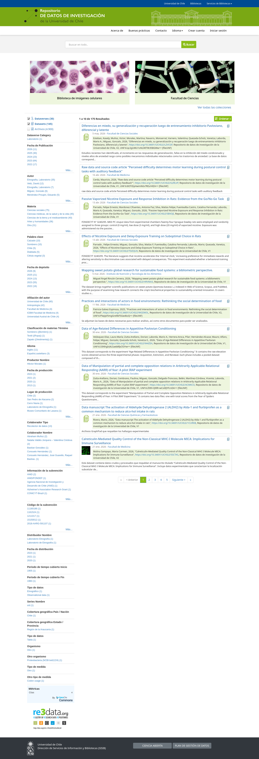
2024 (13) (32, 278)
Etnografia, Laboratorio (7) (40, 187)
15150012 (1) (34, 520)
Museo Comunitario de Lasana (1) (44, 411)
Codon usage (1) (35, 681)
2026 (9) (31, 271)
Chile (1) (31, 615)
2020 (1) (31, 381)
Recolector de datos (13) (39, 426)
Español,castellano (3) (38, 353)
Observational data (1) (38, 595)
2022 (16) (32, 286)
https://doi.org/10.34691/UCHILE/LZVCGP (150, 144)
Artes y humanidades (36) (40, 221)
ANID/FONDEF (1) (36, 478)
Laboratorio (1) (34, 139)
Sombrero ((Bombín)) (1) (39, 332)
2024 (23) (32, 157)
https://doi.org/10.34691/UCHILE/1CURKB (174, 423)
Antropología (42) (36, 305)
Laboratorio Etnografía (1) (40, 539)
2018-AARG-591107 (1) (39, 523)
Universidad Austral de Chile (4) (43, 316)
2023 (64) (32, 160)
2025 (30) (32, 153)
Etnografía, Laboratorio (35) (41, 179)
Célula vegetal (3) (36, 256)
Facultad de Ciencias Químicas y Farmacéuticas (133, 415)
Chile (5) (31, 248)
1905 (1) (31, 571)
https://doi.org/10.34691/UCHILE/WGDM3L (125, 312)
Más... (69, 170)
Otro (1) (31, 650)
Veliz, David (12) (35, 183)
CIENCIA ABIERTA (152, 745)
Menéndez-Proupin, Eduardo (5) (43, 195)
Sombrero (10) (34, 244)
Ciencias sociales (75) (38, 210)
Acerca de (117, 30)
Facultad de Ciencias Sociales (122, 133)
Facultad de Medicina (118, 175)
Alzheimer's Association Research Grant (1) (49, 489)
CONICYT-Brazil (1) (37, 493)
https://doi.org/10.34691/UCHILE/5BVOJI (152, 213)
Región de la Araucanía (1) (40, 629)
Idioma (177, 30)
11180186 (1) (34, 508)
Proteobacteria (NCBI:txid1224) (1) (44, 660)
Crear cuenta (196, 30)
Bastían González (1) (37, 448)
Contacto (161, 30)
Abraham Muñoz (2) (37, 436)
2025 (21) (32, 275)
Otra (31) (31, 225)
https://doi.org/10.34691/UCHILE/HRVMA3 (130, 281)
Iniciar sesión (218, 30)
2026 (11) (32, 149)
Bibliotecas (195, 3)
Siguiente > (178, 479)
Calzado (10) (33, 240)
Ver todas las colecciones (214, 107)
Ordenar (223, 118)
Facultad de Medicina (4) (39, 309)
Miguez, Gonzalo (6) (37, 191)
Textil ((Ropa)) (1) (36, 335)
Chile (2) (31, 395)
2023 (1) (31, 374)
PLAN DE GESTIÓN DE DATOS (192, 745)
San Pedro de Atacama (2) (40, 399)
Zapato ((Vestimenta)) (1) (40, 339)
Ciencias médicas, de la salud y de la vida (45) (50, 214)
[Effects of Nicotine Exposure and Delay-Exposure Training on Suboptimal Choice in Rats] (86, 243)
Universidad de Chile (174, 3)
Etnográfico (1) (34, 591)
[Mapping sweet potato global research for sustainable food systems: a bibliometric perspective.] (86, 277)
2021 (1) (31, 556)
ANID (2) (31, 474)
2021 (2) (31, 378)
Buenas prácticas (139, 30)
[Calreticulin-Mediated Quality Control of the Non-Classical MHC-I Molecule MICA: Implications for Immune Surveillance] (86, 450)
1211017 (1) (33, 516)
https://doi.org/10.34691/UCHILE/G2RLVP (156, 182)
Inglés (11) (32, 350)
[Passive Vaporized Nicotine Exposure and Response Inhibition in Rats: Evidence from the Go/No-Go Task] (86, 206)
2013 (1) (31, 385)
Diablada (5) (33, 252)
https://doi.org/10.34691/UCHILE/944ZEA (131, 343)
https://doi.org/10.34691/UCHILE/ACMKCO (172, 384)
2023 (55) (32, 282)
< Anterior (132, 479)
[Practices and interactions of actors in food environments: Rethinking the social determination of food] (86, 308)
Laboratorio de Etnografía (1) (41, 407)
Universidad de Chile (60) (40, 301)
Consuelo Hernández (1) (39, 451)
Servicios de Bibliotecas (219, 3)
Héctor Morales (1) (36, 364)
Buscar (188, 44)
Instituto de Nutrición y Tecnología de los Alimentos (134, 273)
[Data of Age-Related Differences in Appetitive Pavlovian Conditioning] (86, 335)
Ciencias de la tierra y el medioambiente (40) (49, 217)
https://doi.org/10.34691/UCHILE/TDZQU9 (115, 251)
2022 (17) (32, 164)
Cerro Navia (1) (35, 403)
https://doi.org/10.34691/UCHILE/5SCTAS (156, 454)
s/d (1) (30, 605)
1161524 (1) (33, 512)
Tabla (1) (31, 640)
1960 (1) (31, 581)
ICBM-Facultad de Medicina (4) (42, 313)
